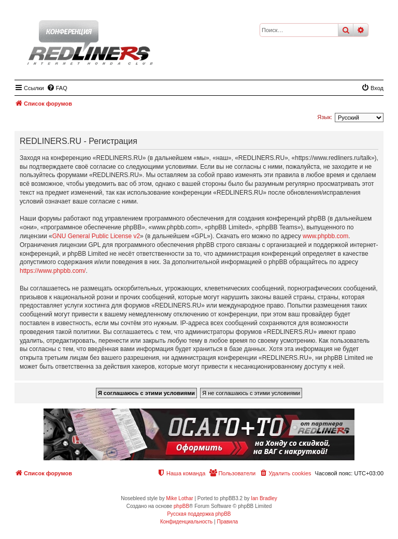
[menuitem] (57, 88)
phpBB (181, 506)
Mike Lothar (179, 498)
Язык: (324, 117)
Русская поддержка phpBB (199, 514)
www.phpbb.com (325, 236)
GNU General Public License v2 (96, 236)
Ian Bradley (264, 498)
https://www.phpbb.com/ (53, 270)
